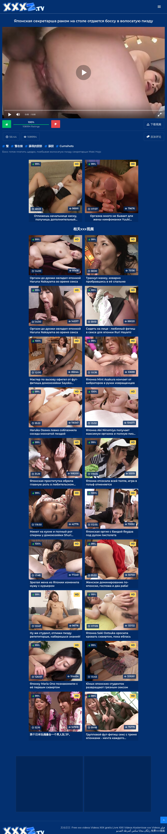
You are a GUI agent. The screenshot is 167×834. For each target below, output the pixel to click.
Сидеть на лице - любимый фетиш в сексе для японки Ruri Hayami (110, 330)
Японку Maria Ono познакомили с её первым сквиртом (54, 685)
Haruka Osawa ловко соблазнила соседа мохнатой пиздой (53, 431)
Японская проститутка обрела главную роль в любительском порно (52, 482)
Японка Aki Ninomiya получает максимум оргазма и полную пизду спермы (111, 431)
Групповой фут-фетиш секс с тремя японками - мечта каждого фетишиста (111, 736)
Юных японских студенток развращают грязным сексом (107, 685)
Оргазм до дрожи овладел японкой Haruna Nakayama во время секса (55, 279)
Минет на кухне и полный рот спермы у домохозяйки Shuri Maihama (51, 533)
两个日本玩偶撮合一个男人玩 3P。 (50, 734)
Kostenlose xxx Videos (146, 827)
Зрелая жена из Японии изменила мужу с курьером (54, 584)
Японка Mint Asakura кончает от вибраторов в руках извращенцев (110, 381)
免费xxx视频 (158, 830)
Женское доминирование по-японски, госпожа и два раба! (107, 584)
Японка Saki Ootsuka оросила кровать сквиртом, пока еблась (108, 634)
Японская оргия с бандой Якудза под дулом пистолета (109, 533)
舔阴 (51, 146)
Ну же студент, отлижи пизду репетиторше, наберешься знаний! (55, 634)
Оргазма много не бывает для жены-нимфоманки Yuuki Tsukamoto (111, 217)
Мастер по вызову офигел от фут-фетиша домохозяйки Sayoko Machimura (54, 381)
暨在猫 (19, 146)
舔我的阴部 (35, 146)
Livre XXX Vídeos (122, 827)
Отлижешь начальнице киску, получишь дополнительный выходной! (55, 217)
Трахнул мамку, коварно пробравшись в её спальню (106, 279)
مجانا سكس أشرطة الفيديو (130, 830)
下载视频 (156, 124)
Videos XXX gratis (101, 827)
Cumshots (67, 146)
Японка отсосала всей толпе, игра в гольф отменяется (111, 482)
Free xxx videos (81, 827)
